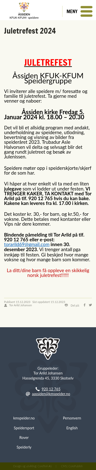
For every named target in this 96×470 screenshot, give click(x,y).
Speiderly (24, 447)
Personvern (72, 418)
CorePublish (75, 466)
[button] (79, 11)
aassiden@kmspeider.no (51, 394)
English (72, 428)
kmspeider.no (24, 418)
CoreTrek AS (45, 466)
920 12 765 (51, 389)
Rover (24, 437)
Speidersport (24, 428)
